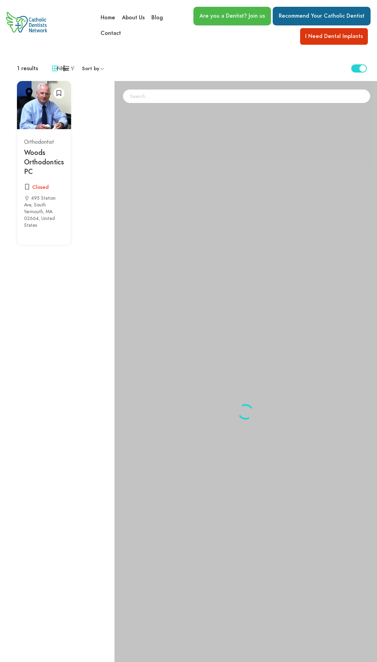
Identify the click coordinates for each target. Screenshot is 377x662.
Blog (157, 17)
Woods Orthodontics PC (44, 162)
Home (108, 17)
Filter (63, 68)
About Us (133, 17)
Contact (111, 33)
